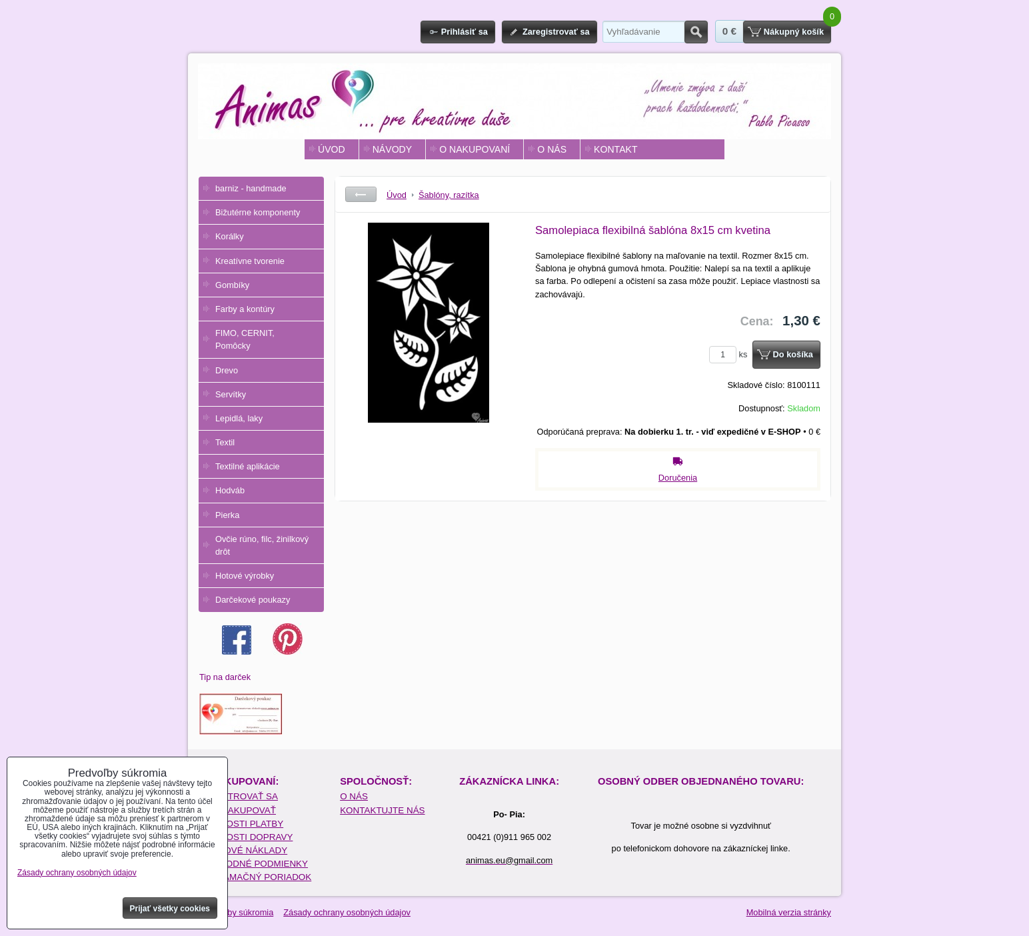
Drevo (226, 370)
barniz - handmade (251, 188)
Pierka (227, 515)
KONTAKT (615, 149)
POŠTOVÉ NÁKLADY (243, 850)
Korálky (229, 236)
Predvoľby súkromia (235, 912)
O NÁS (551, 149)
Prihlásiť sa (464, 32)
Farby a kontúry (245, 309)
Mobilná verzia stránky (788, 912)
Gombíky (232, 285)
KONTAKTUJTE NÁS (382, 810)
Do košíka (793, 354)
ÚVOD (331, 149)
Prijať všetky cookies (170, 908)
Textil (225, 442)
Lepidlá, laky (239, 418)
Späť (361, 194)
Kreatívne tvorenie (250, 261)
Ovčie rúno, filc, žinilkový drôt (262, 545)
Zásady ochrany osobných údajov (347, 912)
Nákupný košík (794, 32)
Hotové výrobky (244, 576)
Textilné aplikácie (247, 466)
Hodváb (230, 490)
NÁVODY (392, 149)
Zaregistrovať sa (556, 32)
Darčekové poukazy (252, 600)
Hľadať (696, 32)
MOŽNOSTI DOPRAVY (246, 837)
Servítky (230, 394)
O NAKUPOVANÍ (474, 149)
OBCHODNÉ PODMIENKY (254, 864)
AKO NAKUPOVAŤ (238, 810)
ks (730, 354)
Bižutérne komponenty (257, 212)
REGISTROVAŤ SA (239, 796)
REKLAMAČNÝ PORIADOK (255, 877)
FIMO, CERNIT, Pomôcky (245, 339)
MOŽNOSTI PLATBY (241, 824)
